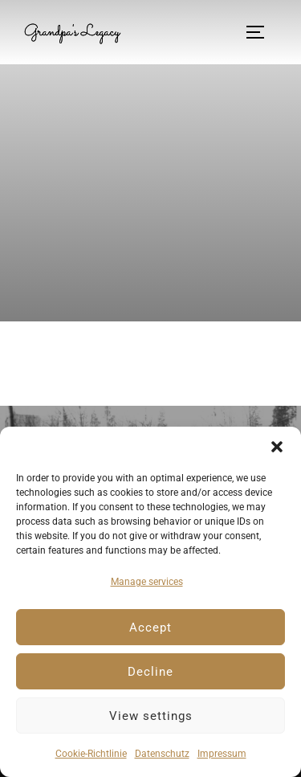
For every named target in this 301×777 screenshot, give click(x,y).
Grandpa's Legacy (72, 32)
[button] (277, 447)
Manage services (147, 581)
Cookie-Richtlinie (91, 753)
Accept (150, 627)
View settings (151, 716)
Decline (150, 672)
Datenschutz (162, 753)
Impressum (221, 753)
